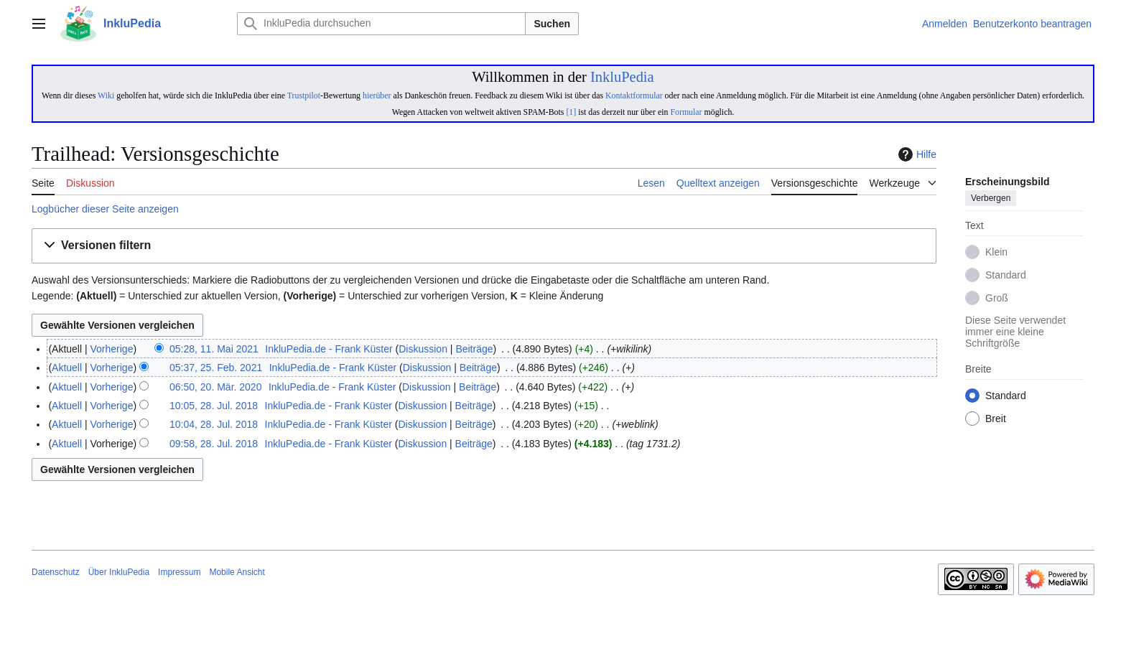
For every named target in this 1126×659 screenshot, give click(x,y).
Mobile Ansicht (236, 572)
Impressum (179, 572)
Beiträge (474, 349)
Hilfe (915, 154)
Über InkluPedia (118, 572)
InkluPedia (622, 77)
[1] (571, 112)
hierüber (377, 95)
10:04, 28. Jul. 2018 (213, 424)
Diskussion (423, 349)
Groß (996, 298)
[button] (484, 246)
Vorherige (112, 349)
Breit (995, 419)
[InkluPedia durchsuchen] (381, 23)
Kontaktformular (634, 95)
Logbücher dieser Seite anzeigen (105, 209)
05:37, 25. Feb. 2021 (215, 367)
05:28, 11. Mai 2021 (214, 349)
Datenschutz (56, 572)
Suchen (552, 23)
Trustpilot (303, 95)
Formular (686, 112)
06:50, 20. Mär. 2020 (215, 387)
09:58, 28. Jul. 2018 (213, 443)
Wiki (106, 95)
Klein (996, 252)
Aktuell (67, 367)
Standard (1005, 275)
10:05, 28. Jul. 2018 (213, 405)
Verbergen (990, 199)
